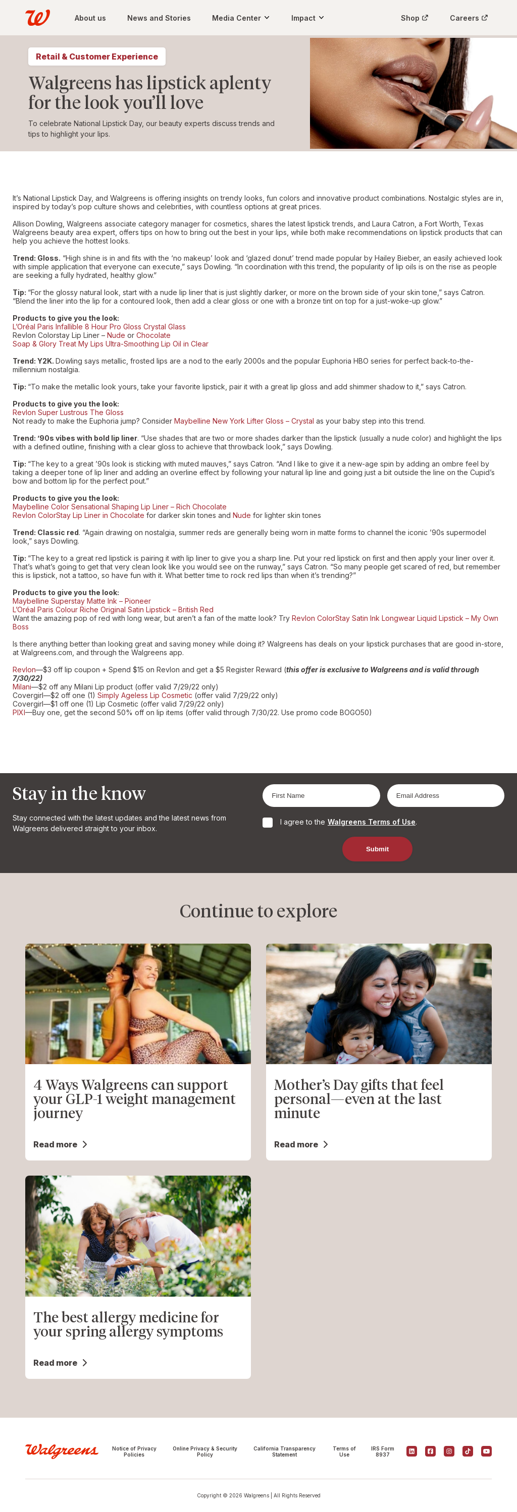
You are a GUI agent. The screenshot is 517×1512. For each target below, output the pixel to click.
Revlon (24, 669)
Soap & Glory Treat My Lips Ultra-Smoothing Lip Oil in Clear (111, 343)
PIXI (19, 712)
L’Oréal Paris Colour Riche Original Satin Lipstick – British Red (113, 609)
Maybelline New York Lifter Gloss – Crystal (244, 421)
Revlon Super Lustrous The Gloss (68, 412)
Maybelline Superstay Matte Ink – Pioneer (82, 601)
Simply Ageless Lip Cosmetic (144, 695)
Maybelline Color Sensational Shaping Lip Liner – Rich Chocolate (120, 506)
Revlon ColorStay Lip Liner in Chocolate (78, 515)
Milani (22, 686)
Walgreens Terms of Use (372, 822)
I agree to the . (348, 822)
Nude (116, 335)
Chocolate (153, 335)
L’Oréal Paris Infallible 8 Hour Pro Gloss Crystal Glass (99, 326)
